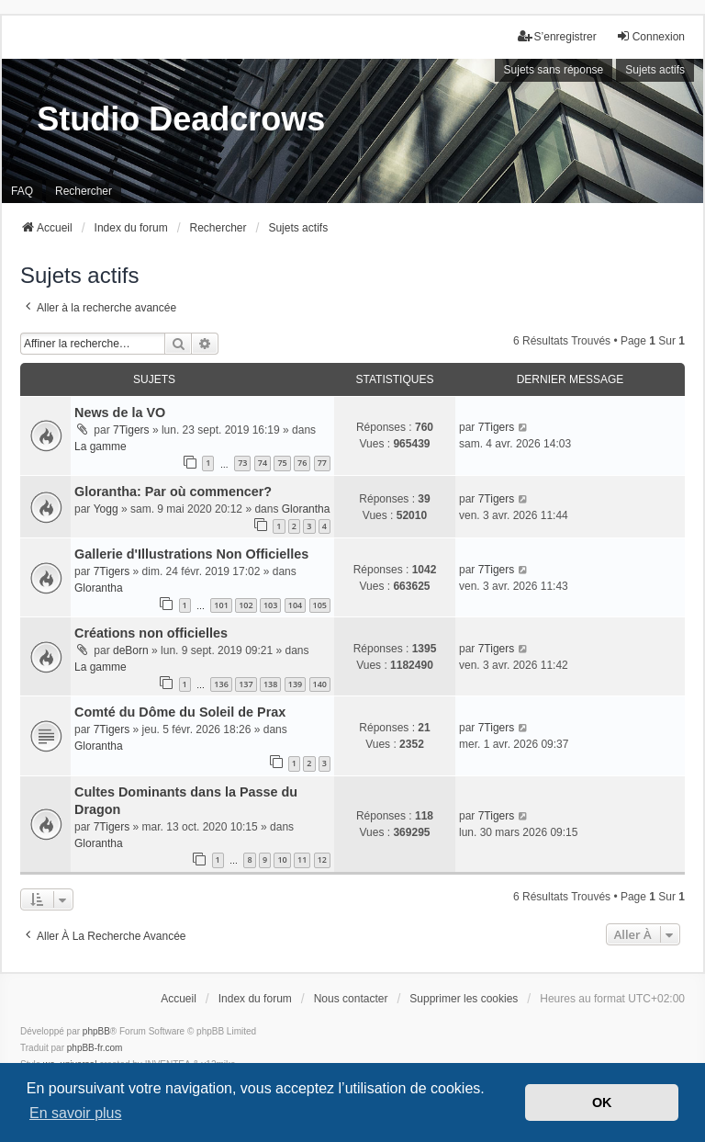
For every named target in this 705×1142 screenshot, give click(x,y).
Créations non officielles (151, 633)
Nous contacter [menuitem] (351, 998)
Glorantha (306, 509)
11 (302, 859)
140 (320, 684)
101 (221, 605)
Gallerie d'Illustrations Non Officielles (191, 554)
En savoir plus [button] (75, 1113)
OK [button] (602, 1102)
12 (322, 859)
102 (245, 605)
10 (281, 859)
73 (242, 463)
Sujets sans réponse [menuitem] (554, 69)
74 (262, 463)
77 (322, 463)
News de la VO (119, 412)
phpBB (96, 1031)
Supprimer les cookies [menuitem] (463, 998)
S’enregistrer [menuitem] (557, 36)
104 (295, 605)
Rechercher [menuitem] (83, 191)
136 (221, 684)
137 (245, 684)
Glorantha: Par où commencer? (173, 491)
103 (270, 605)
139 (295, 684)
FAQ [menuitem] (22, 191)
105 (320, 605)
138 (270, 684)
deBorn (131, 650)
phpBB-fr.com (95, 1048)
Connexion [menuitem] (650, 36)
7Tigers (131, 430)
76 (302, 463)
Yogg (106, 509)
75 (281, 463)
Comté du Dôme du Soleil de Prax (179, 712)
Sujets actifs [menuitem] (655, 69)
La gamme (100, 446)
